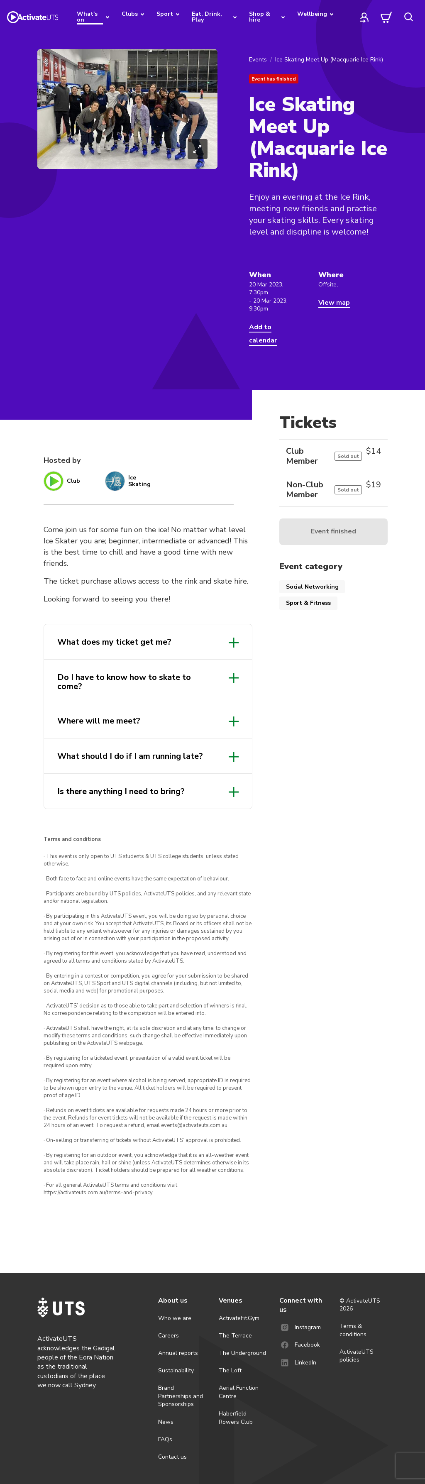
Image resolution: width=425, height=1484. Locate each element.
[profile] (364, 17)
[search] (408, 17)
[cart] (386, 17)
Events (258, 60)
